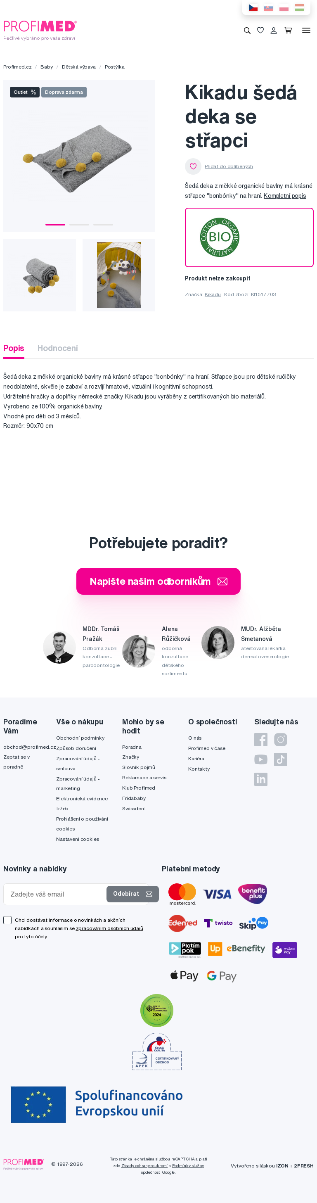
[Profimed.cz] (40, 30)
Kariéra (196, 758)
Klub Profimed (138, 787)
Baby (46, 66)
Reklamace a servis (144, 777)
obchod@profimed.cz (29, 747)
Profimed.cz (17, 66)
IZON (282, 1165)
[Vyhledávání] (247, 30)
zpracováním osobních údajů (109, 928)
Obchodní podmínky (80, 737)
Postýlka (115, 66)
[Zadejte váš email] (56, 894)
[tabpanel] (79, 156)
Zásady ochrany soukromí (144, 1165)
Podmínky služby (188, 1165)
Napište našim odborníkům (159, 581)
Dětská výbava (79, 66)
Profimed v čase (206, 748)
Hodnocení (58, 348)
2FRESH (304, 1165)
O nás (194, 737)
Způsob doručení (76, 748)
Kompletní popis (285, 196)
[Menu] (306, 30)
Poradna (132, 747)
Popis (13, 348)
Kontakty (199, 768)
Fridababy (134, 798)
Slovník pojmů (138, 767)
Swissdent (134, 808)
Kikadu (213, 294)
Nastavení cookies (77, 839)
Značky (130, 756)
